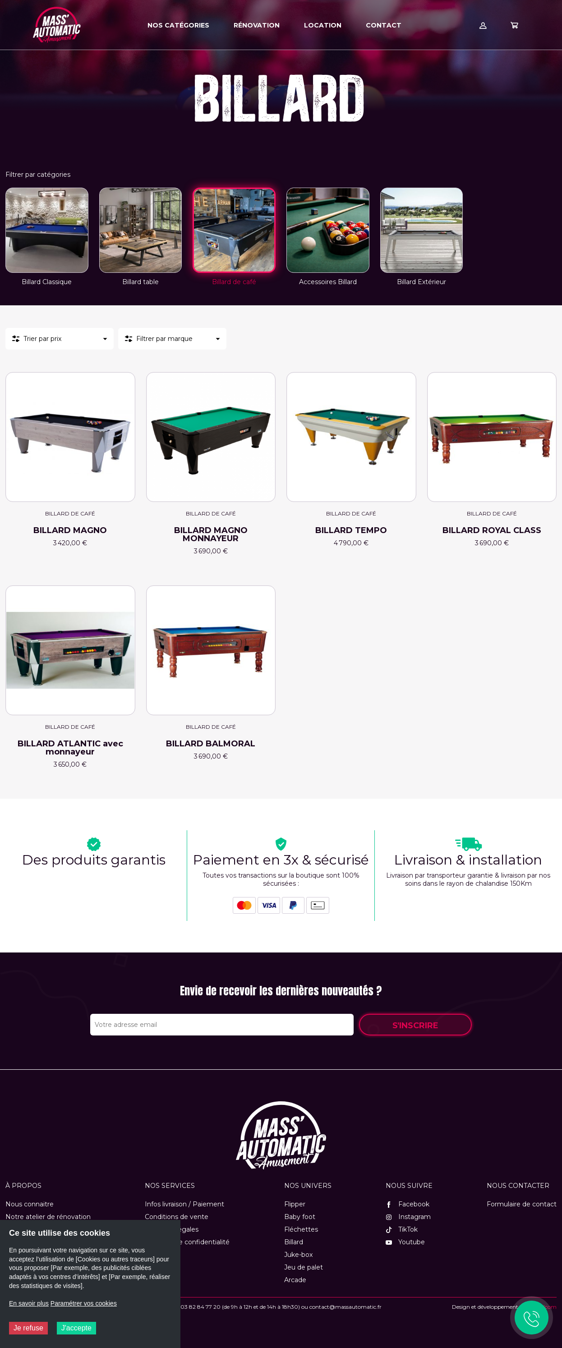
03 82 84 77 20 (200, 1306)
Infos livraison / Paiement (184, 1204)
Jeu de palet (303, 1267)
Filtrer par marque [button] (164, 339)
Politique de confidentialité (187, 1242)
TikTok (402, 1229)
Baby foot (299, 1217)
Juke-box (298, 1255)
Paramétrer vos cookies (84, 1303)
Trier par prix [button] (42, 339)
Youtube (405, 1242)
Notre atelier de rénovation (48, 1217)
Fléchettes (301, 1229)
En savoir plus (29, 1303)
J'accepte (76, 1328)
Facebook (407, 1204)
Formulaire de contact (522, 1204)
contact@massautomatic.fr (345, 1306)
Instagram (408, 1217)
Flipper (294, 1204)
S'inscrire (415, 1026)
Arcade (295, 1280)
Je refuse (28, 1328)
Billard (293, 1242)
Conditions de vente (176, 1217)
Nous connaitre (29, 1204)
